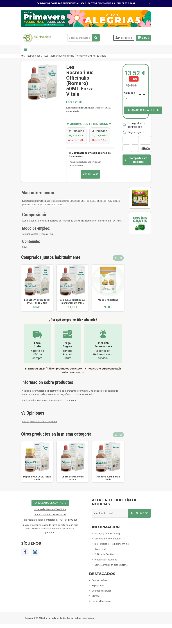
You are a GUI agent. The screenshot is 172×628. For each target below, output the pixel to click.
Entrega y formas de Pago (107, 533)
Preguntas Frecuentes (105, 559)
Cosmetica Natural (101, 590)
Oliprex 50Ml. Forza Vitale (73, 478)
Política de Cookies (104, 554)
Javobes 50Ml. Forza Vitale (108, 478)
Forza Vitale (74, 102)
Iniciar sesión (124, 37)
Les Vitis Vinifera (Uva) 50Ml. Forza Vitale (37, 301)
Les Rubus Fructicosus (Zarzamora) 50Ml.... (72, 301)
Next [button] (121, 258)
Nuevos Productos (101, 601)
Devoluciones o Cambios (107, 538)
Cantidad (129, 92)
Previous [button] (115, 258)
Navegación (25, 49)
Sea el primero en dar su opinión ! (39, 421)
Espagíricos (98, 585)
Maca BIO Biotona (108, 300)
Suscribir (139, 513)
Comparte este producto (135, 160)
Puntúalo (90, 174)
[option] (37, 288)
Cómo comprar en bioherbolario (111, 565)
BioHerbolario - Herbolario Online (111, 543)
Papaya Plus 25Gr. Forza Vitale (37, 478)
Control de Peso (100, 580)
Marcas (95, 596)
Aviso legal (100, 549)
